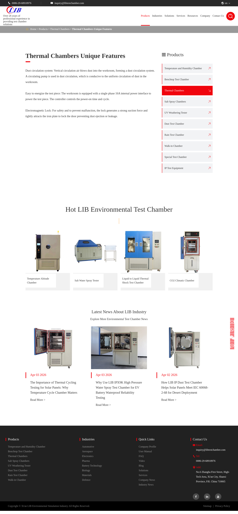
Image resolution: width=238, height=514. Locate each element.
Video (142, 464)
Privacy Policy (222, 509)
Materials (86, 478)
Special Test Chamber (176, 157)
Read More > (37, 403)
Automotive (88, 449)
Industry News (146, 487)
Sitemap (207, 509)
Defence (86, 483)
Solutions (169, 15)
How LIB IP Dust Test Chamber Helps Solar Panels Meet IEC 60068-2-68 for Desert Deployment (184, 390)
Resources (192, 15)
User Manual (145, 454)
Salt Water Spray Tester (85, 280)
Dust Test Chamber (174, 123)
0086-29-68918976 (19, 3)
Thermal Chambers (60, 29)
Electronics (87, 459)
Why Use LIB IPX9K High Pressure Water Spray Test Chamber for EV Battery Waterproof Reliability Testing (119, 393)
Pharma (86, 464)
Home (33, 29)
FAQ (141, 459)
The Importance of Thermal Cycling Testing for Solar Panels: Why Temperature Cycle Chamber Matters (53, 390)
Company (205, 15)
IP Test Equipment (174, 168)
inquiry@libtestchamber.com (67, 3)
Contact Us (218, 15)
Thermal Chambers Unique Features (92, 29)
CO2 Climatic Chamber (179, 280)
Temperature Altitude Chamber (40, 280)
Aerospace (87, 454)
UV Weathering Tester (176, 112)
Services (180, 15)
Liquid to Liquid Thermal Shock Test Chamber (135, 280)
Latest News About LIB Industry (119, 313)
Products (145, 15)
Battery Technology (92, 468)
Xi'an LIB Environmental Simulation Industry (44, 509)
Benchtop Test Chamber (177, 79)
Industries (157, 15)
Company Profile (147, 449)
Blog (141, 468)
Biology (86, 473)
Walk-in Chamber (174, 146)
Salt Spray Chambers (175, 101)
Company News (147, 483)
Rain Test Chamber (174, 134)
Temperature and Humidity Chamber (183, 68)
